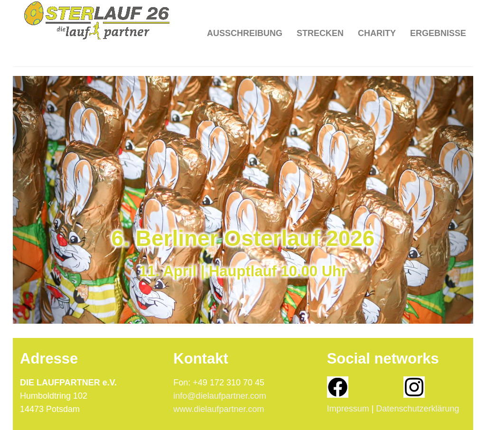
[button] (47, 200)
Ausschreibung (245, 19)
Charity (377, 19)
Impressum (348, 408)
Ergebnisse (438, 19)
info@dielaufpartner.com (219, 396)
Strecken (320, 19)
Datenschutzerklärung (417, 408)
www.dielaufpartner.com (218, 409)
